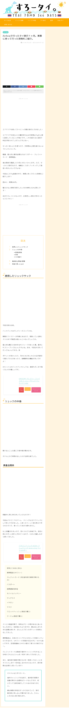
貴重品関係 (18, 252)
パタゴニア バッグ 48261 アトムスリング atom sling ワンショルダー (30, 548)
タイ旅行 (43, 20)
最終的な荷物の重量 (18, 261)
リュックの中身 (17, 249)
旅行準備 (6, 32)
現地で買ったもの (18, 264)
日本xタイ (61, 20)
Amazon (27, 389)
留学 (51, 20)
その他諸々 (18, 257)
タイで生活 (7, 20)
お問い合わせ (8, 24)
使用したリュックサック (20, 247)
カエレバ (28, 385)
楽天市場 (21, 390)
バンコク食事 (19, 20)
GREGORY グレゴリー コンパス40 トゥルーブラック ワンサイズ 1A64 (29, 381)
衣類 (16, 254)
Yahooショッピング (36, 390)
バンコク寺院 (32, 20)
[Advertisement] (23, 112)
